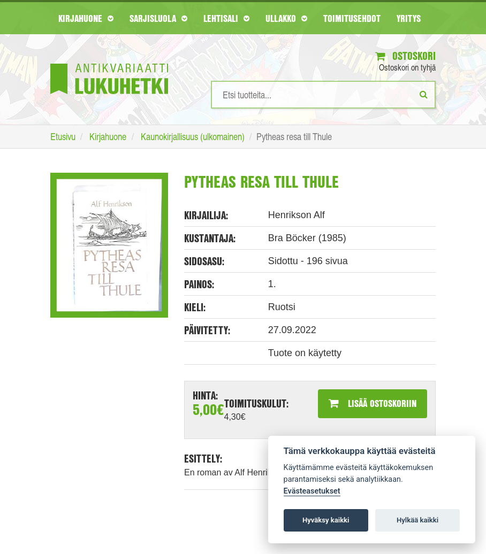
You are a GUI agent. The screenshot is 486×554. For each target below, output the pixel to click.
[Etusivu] (109, 63)
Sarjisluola (158, 18)
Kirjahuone (85, 18)
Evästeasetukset (312, 491)
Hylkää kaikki (417, 520)
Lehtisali (226, 18)
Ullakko (286, 18)
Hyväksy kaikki (325, 520)
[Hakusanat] (323, 95)
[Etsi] (424, 94)
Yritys (409, 18)
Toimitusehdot (352, 18)
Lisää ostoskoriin (372, 403)
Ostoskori (405, 55)
